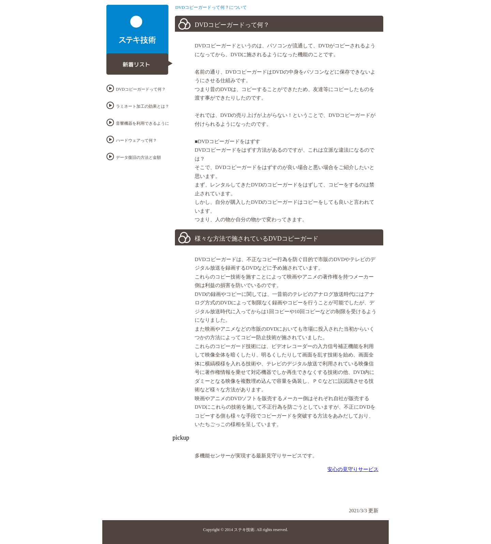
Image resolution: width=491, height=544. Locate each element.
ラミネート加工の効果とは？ (142, 106)
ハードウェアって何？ (136, 140)
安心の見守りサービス (352, 469)
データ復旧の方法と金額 (138, 157)
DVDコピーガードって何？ (141, 89)
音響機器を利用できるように (142, 123)
